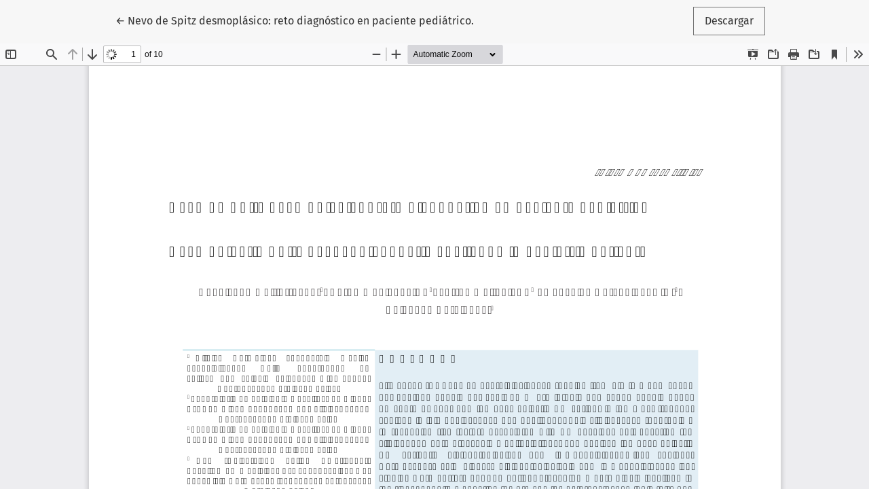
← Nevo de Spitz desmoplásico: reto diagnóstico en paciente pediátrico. (294, 19)
